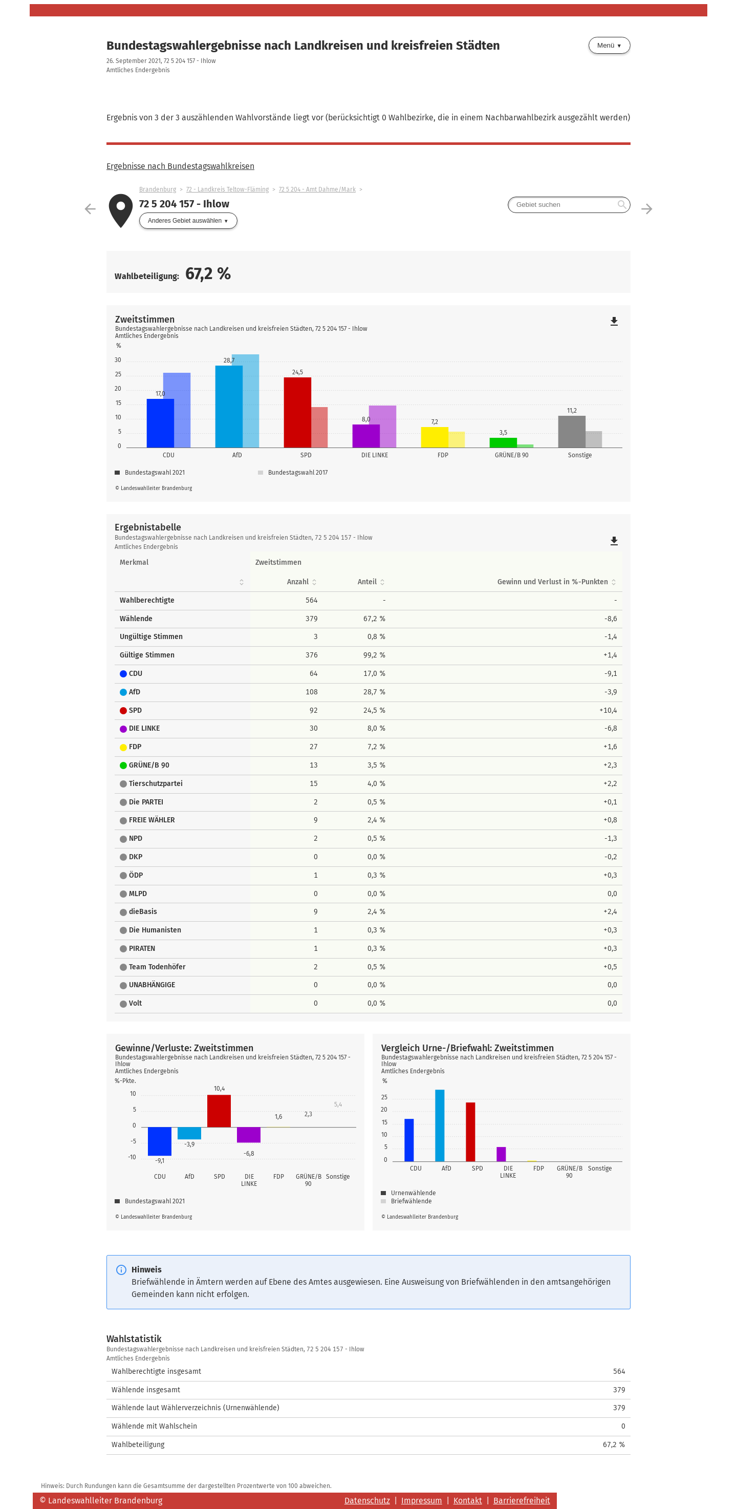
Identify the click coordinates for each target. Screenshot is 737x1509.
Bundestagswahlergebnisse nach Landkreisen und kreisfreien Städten (303, 45)
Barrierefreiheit (521, 1500)
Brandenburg (157, 189)
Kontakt (467, 1500)
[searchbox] (569, 205)
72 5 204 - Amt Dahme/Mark (317, 189)
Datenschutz (367, 1500)
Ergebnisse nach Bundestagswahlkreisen (180, 166)
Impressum (421, 1500)
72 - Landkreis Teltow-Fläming (227, 189)
